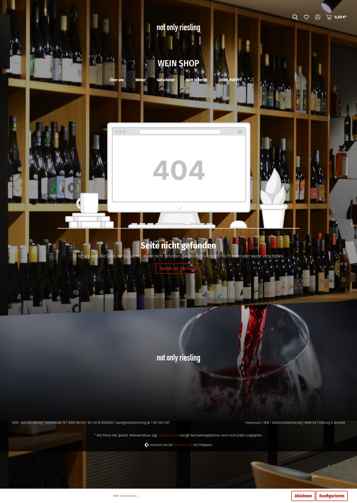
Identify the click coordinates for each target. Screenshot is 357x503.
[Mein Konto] (317, 17)
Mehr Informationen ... (126, 496)
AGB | (268, 460)
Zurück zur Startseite (178, 305)
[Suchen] (295, 17)
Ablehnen (303, 496)
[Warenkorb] (336, 17)
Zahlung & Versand (332, 460)
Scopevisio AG (183, 482)
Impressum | (254, 460)
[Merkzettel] (306, 17)
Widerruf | (311, 460)
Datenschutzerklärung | (288, 460)
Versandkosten (168, 472)
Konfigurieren (331, 496)
